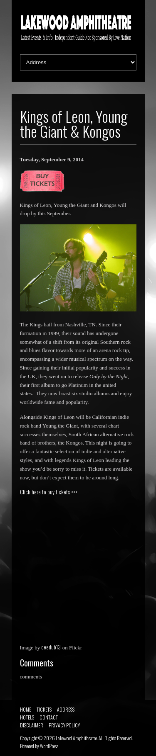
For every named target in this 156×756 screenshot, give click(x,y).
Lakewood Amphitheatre (76, 737)
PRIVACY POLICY (64, 725)
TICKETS (44, 709)
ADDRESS (65, 709)
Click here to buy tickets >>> (48, 492)
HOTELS (27, 717)
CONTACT (49, 717)
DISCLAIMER (31, 725)
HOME (25, 709)
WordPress (49, 745)
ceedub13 (51, 647)
